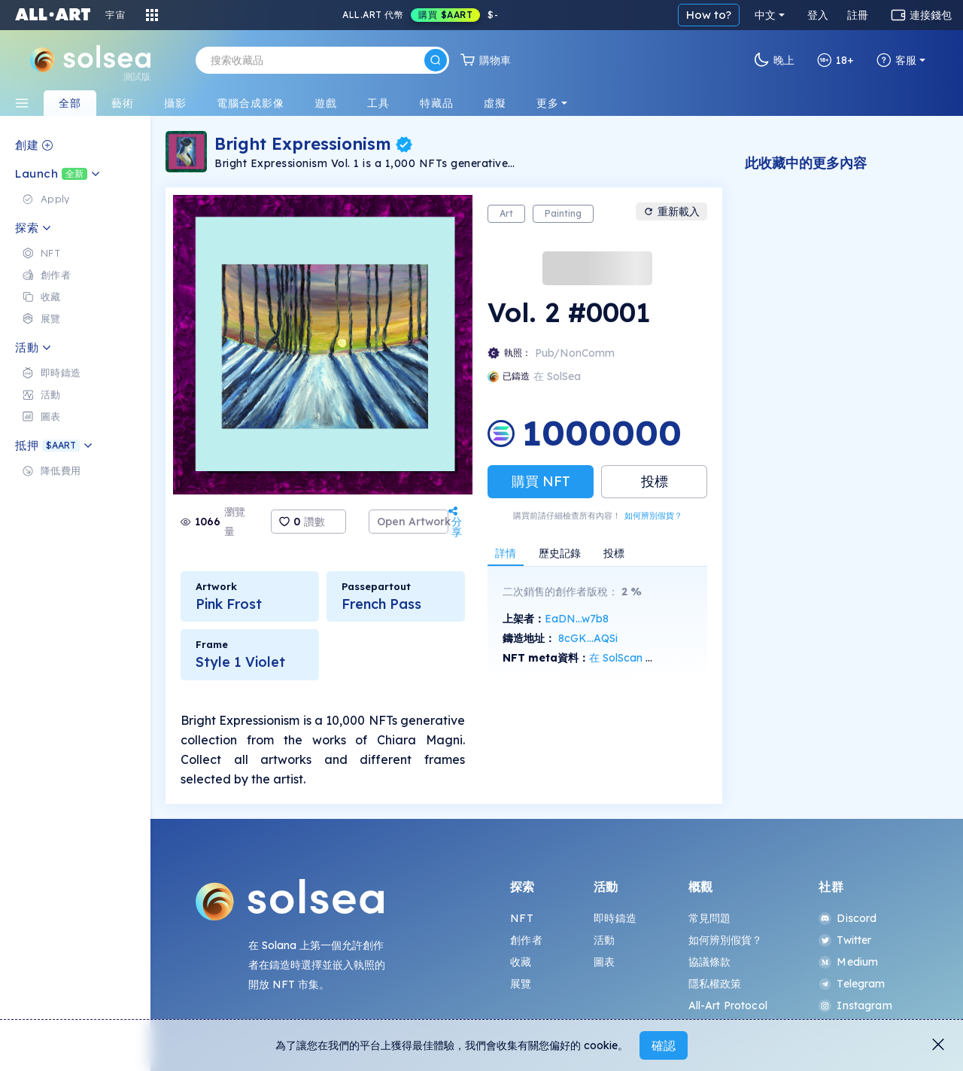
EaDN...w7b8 (577, 618)
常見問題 (709, 918)
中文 (765, 15)
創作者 (526, 940)
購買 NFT (541, 481)
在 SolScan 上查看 (633, 658)
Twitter (845, 940)
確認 (664, 1045)
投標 (654, 481)
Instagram (855, 1005)
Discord (847, 918)
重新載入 (671, 211)
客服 (896, 60)
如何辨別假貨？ (653, 515)
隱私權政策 (715, 983)
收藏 (520, 962)
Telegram (852, 984)
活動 (604, 940)
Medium (848, 962)
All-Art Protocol (727, 1005)
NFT (521, 918)
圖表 (604, 962)
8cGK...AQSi (588, 638)
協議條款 (709, 962)
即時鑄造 (615, 918)
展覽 (520, 983)
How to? (708, 15)
